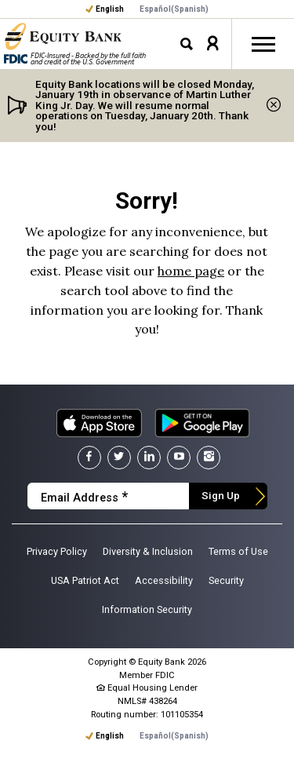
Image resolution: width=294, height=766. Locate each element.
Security (226, 580)
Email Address (85, 497)
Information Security (147, 609)
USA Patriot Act (85, 580)
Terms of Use (238, 551)
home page (191, 271)
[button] (212, 43)
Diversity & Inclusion (148, 551)
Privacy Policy (57, 551)
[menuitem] (174, 9)
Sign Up (220, 495)
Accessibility (164, 580)
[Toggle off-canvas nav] (262, 44)
